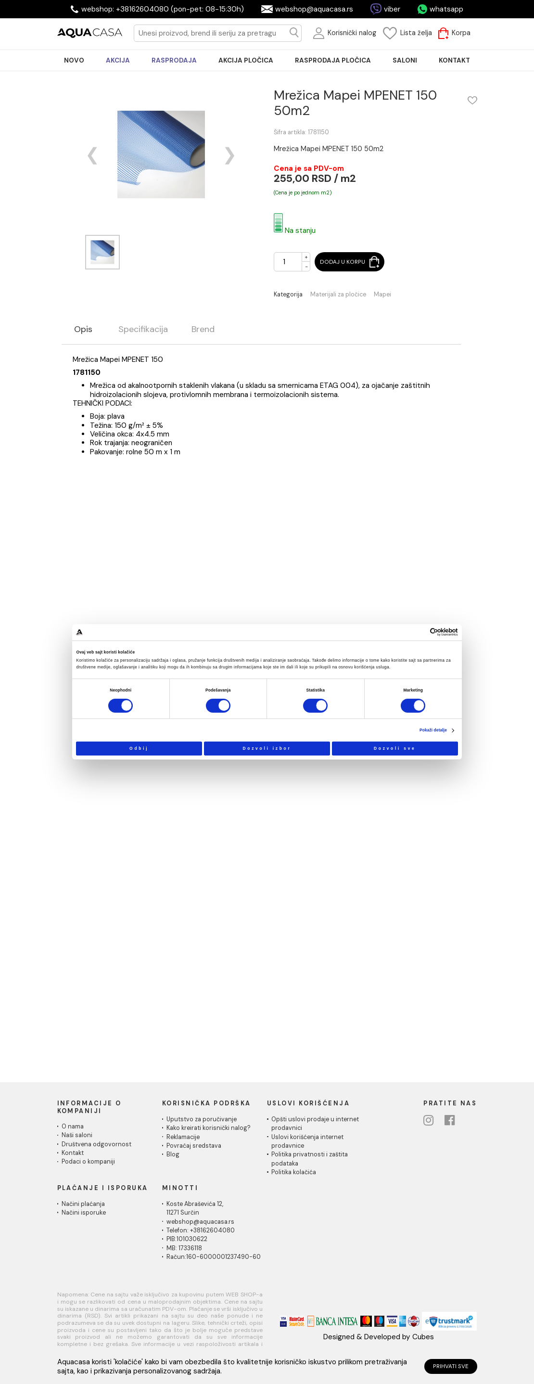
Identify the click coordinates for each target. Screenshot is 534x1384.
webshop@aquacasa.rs (314, 9)
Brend (203, 329)
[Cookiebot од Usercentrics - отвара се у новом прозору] (420, 632)
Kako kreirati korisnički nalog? (208, 1128)
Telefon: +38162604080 (200, 1230)
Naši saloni (77, 1135)
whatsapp (446, 9)
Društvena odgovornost (96, 1144)
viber (392, 9)
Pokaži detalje (433, 730)
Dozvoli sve (395, 747)
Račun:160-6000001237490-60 (213, 1257)
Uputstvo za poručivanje (201, 1119)
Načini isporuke (84, 1213)
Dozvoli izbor (266, 747)
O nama (73, 1126)
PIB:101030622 (186, 1239)
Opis (83, 329)
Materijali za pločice (338, 294)
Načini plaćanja (83, 1204)
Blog (172, 1154)
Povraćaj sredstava (193, 1146)
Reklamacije (183, 1137)
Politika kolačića (293, 1172)
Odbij (139, 747)
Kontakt (73, 1153)
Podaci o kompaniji (88, 1162)
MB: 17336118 (184, 1248)
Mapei (382, 294)
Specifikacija (143, 329)
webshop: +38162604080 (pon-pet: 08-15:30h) (162, 9)
